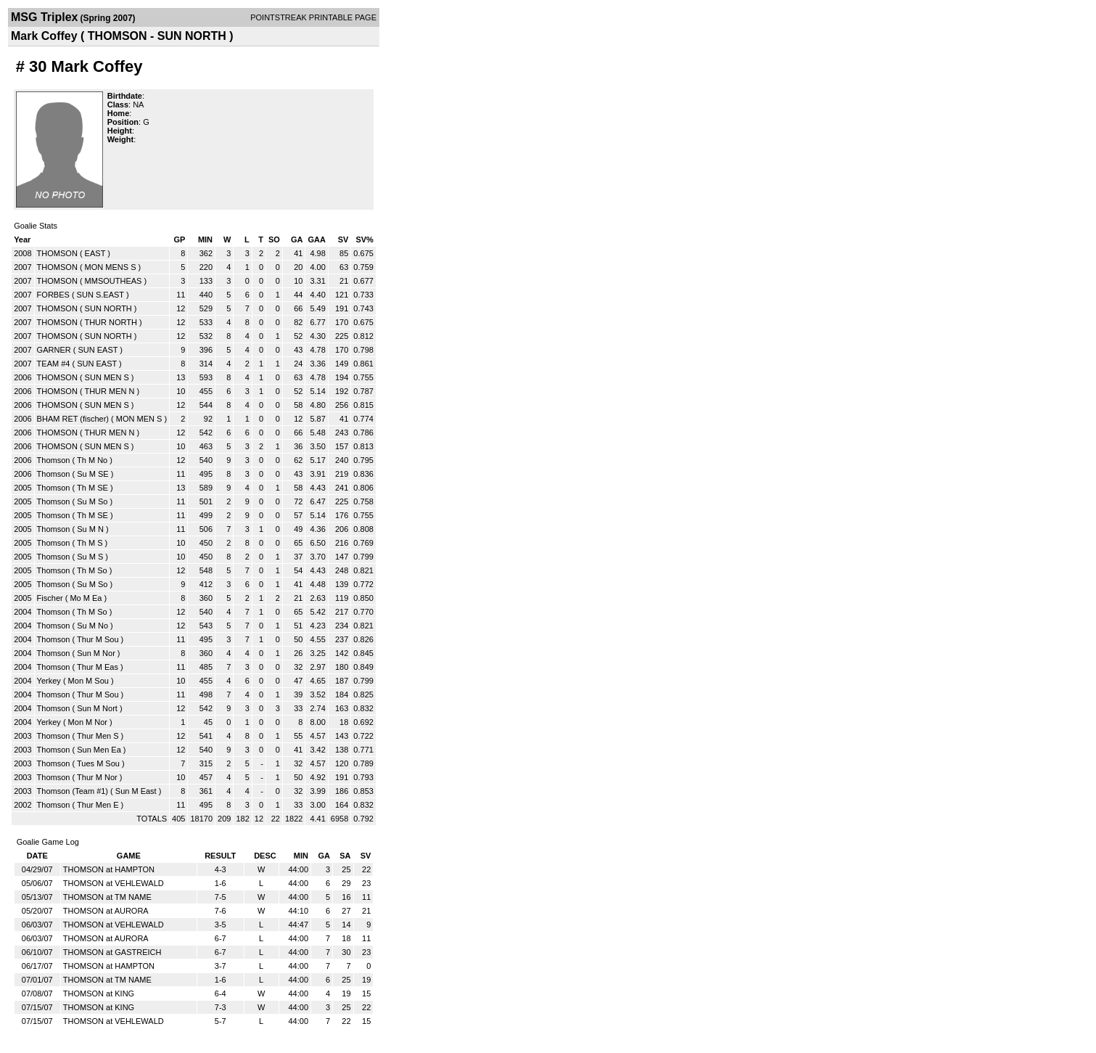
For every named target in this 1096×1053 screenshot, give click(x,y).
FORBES (53, 294)
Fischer (50, 598)
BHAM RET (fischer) (73, 418)
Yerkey (49, 680)
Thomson (53, 460)
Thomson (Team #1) (72, 791)
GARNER (54, 349)
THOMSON (57, 253)
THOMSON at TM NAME (107, 897)
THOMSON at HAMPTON (108, 869)
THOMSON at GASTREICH (112, 952)
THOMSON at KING (98, 993)
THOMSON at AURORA (106, 910)
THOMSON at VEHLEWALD (113, 883)
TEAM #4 (53, 363)
